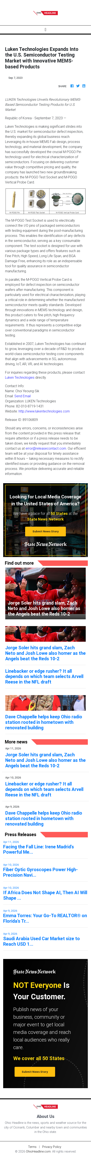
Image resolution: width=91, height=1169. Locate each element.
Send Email (22, 396)
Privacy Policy (51, 1147)
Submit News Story (46, 531)
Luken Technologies (19, 377)
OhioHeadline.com (38, 1151)
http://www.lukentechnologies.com (44, 411)
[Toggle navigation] (45, 30)
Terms (32, 1147)
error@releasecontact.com (46, 448)
